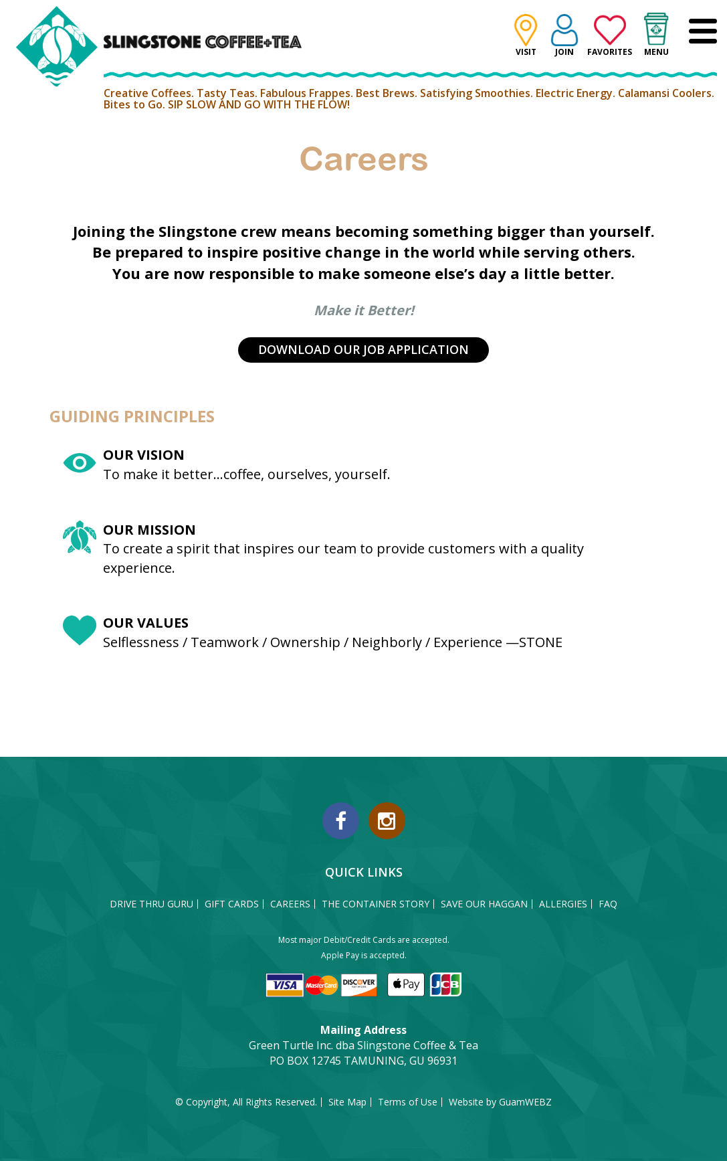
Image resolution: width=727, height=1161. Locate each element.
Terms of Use (407, 1102)
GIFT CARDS (232, 904)
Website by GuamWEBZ (500, 1102)
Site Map (347, 1102)
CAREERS (290, 904)
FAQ (608, 904)
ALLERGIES (563, 904)
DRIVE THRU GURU (151, 904)
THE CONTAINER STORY (375, 904)
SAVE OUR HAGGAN (484, 904)
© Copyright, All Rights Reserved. (246, 1102)
